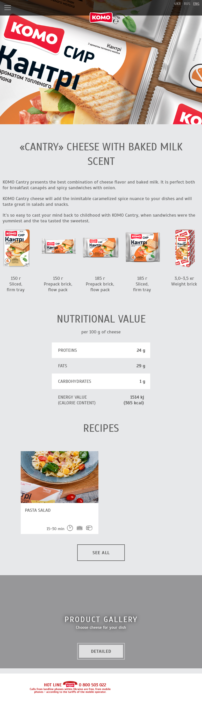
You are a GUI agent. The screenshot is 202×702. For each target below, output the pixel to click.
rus (187, 4)
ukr (177, 4)
